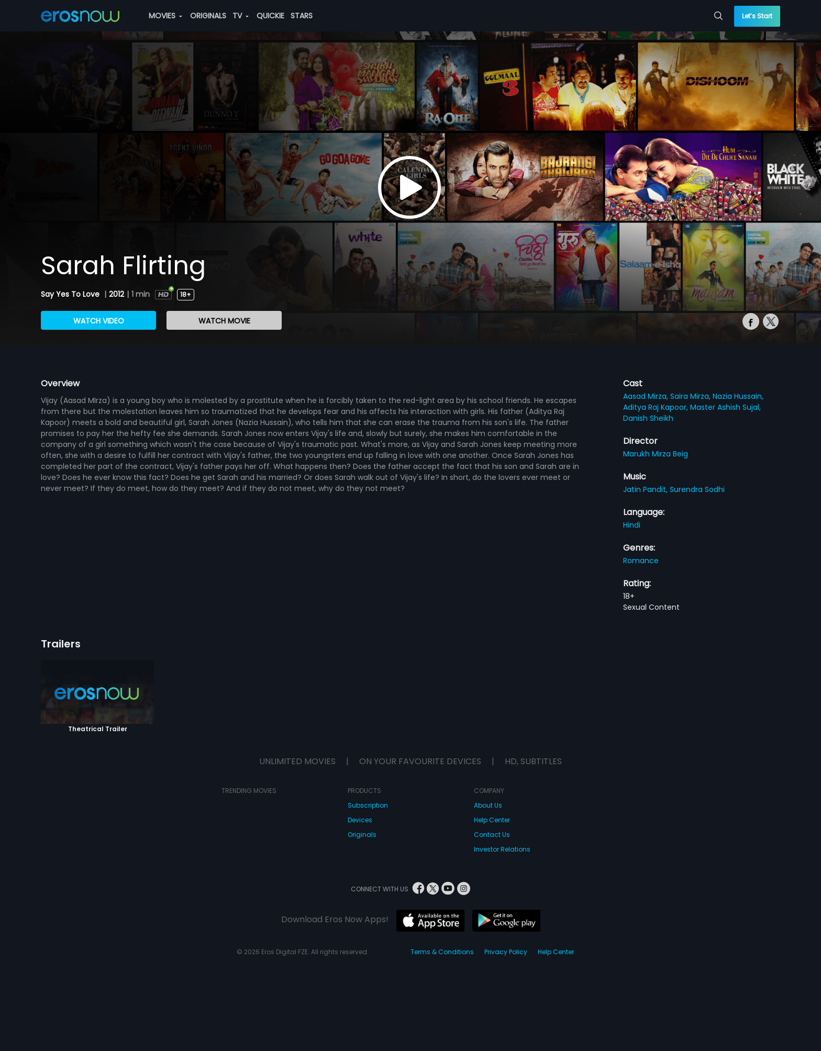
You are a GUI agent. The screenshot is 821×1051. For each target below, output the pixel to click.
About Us (488, 805)
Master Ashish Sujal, (725, 407)
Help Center (492, 819)
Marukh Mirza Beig (655, 454)
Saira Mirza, (691, 396)
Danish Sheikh (648, 418)
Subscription (368, 805)
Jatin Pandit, (646, 489)
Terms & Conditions (442, 951)
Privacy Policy (505, 951)
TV (240, 15)
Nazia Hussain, (738, 396)
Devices (360, 819)
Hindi (631, 525)
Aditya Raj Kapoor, (656, 407)
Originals (362, 834)
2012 (116, 294)
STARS (302, 15)
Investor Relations (502, 849)
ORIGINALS (208, 15)
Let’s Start (757, 16)
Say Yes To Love (71, 294)
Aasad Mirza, (646, 396)
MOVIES (165, 15)
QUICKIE (270, 15)
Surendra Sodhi (697, 489)
